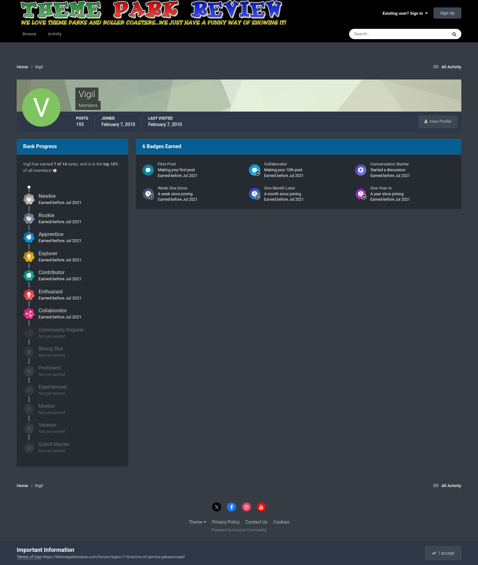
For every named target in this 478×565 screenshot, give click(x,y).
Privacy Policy (225, 522)
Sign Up (447, 13)
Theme (197, 522)
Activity (55, 33)
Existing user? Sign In (404, 13)
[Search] (378, 34)
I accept (443, 553)
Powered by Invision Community (239, 530)
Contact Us (257, 522)
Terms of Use (29, 556)
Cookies (281, 522)
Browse (29, 33)
